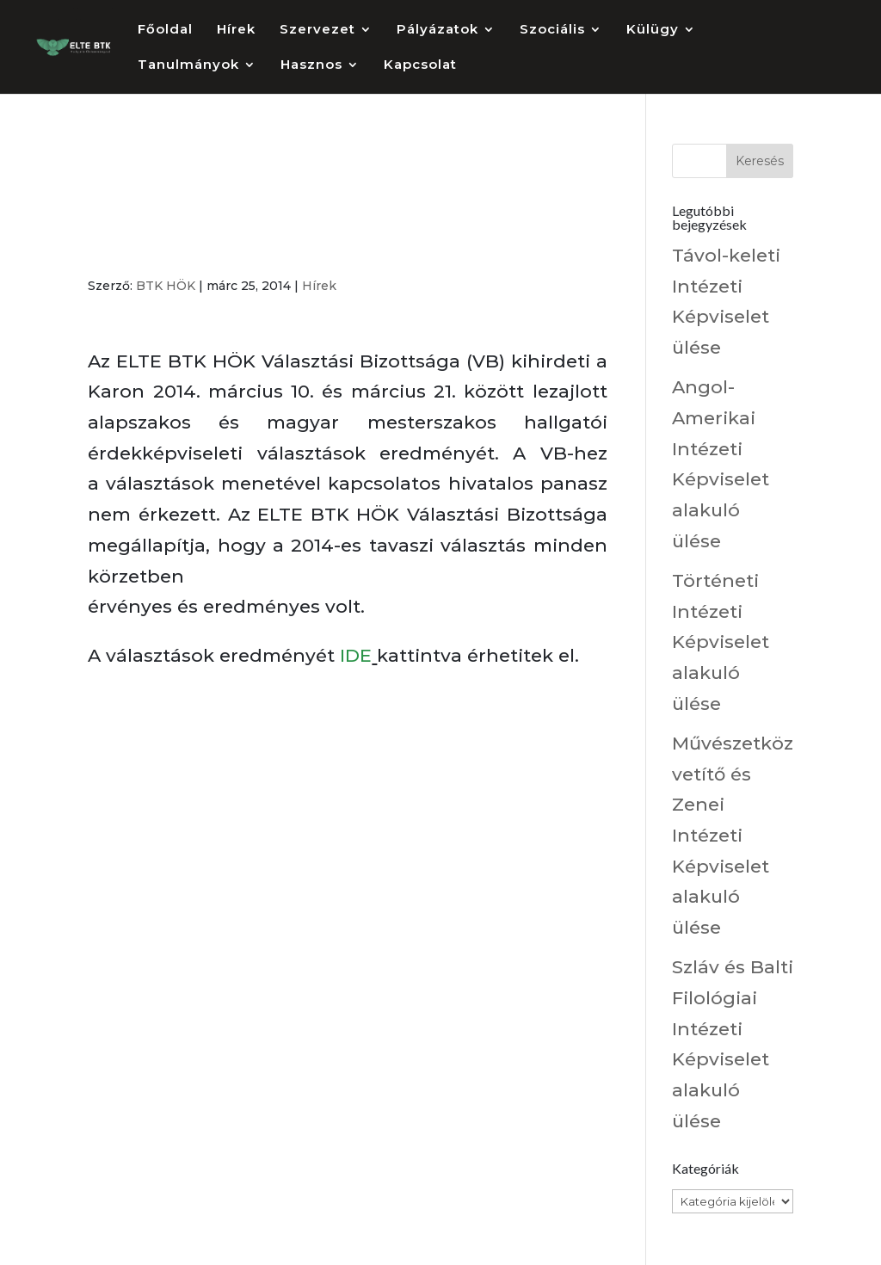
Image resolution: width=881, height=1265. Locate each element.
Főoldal (165, 30)
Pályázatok (437, 30)
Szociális (552, 30)
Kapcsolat (420, 65)
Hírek (236, 30)
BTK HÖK (165, 285)
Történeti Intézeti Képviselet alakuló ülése (720, 642)
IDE (356, 655)
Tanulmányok (188, 65)
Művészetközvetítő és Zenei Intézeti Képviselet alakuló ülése (732, 835)
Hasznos (311, 65)
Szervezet (317, 30)
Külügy (652, 30)
